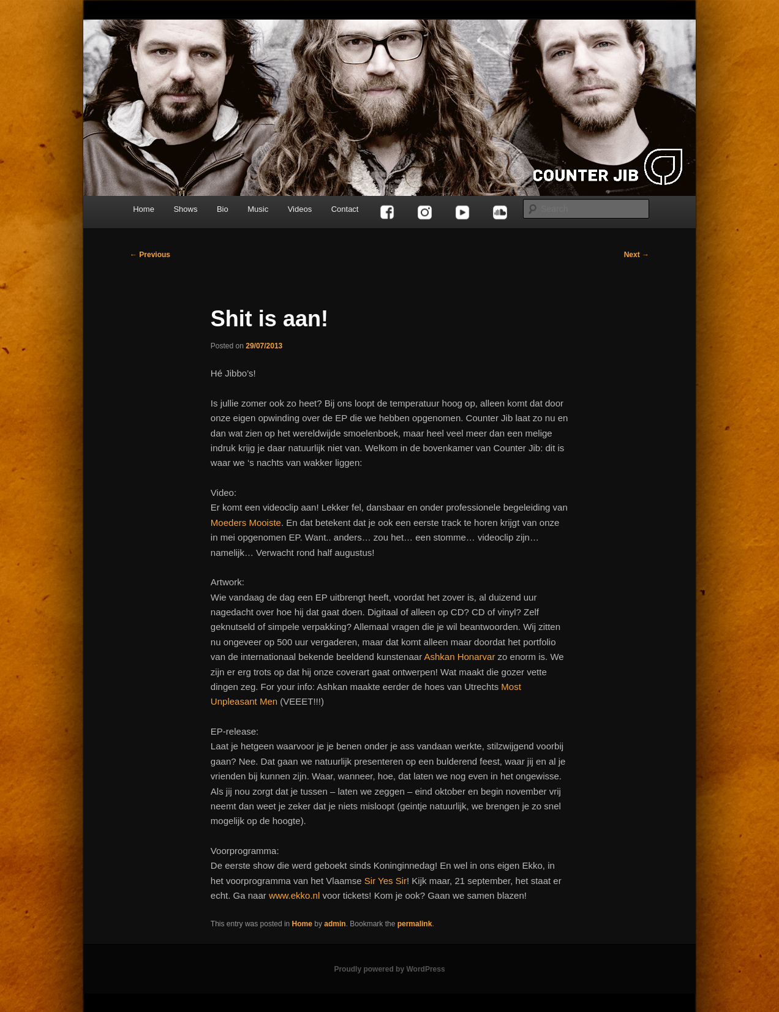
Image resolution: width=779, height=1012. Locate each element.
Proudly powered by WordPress (389, 969)
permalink (414, 924)
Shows (185, 209)
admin (334, 924)
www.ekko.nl (294, 895)
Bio (222, 209)
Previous (150, 254)
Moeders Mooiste (246, 522)
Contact (345, 209)
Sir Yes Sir (385, 880)
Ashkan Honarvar (459, 656)
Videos (300, 209)
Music (257, 209)
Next (636, 254)
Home (143, 209)
